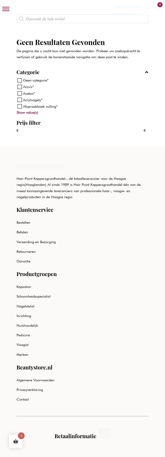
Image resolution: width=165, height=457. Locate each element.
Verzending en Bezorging (36, 242)
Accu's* (28, 87)
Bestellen (23, 222)
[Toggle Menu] (5, 9)
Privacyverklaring (30, 390)
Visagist (22, 345)
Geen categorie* (36, 80)
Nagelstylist (25, 306)
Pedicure (23, 335)
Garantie (23, 261)
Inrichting (24, 316)
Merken (22, 354)
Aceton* (29, 93)
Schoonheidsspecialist (33, 296)
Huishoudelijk (27, 325)
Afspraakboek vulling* (40, 106)
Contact (23, 399)
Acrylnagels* (33, 100)
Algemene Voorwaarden (35, 380)
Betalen (22, 232)
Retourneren (26, 251)
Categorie (83, 72)
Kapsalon (24, 287)
